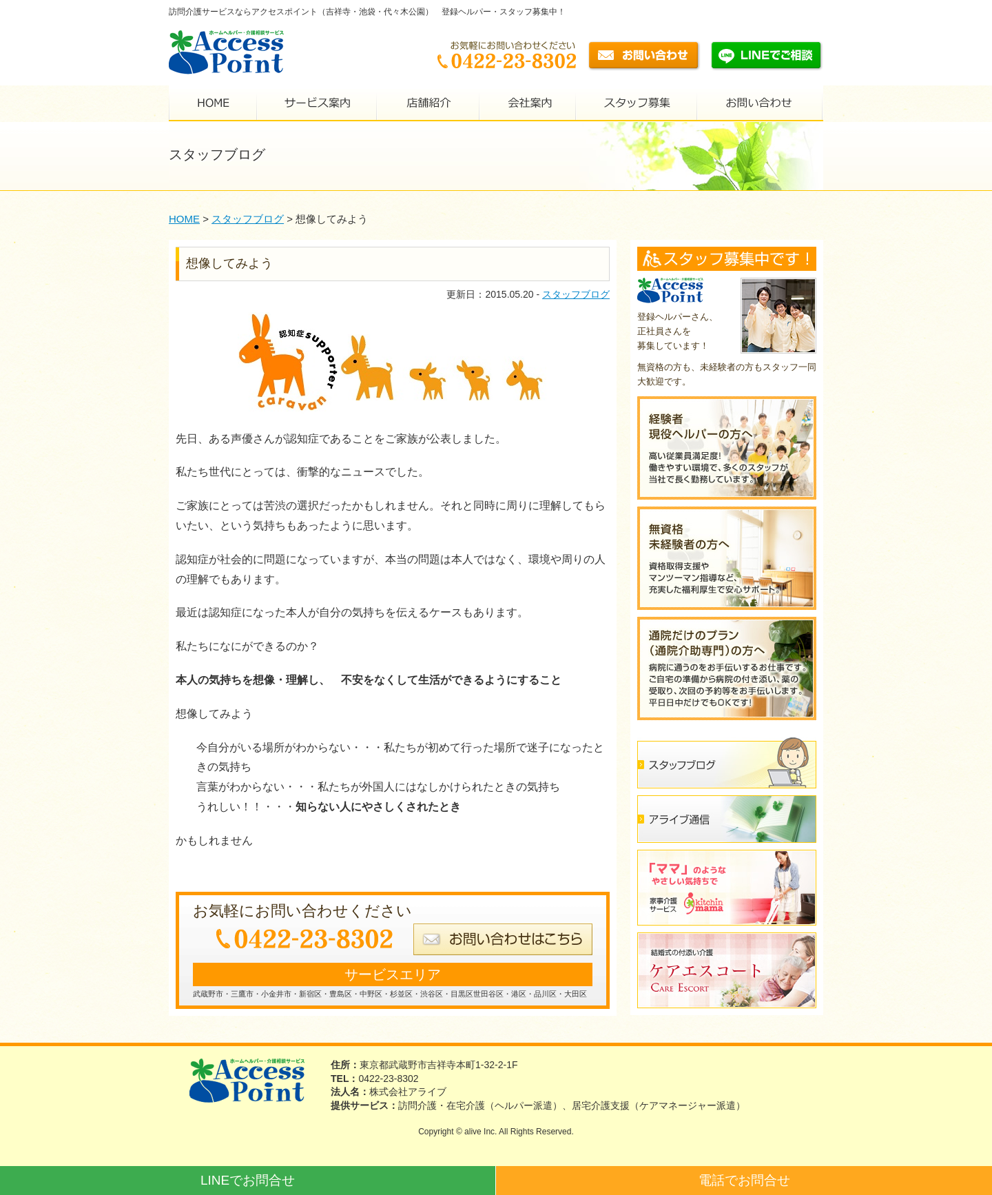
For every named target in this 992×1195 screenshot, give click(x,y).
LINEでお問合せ (247, 1180)
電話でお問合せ (744, 1180)
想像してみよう (229, 263)
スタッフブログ (576, 294)
